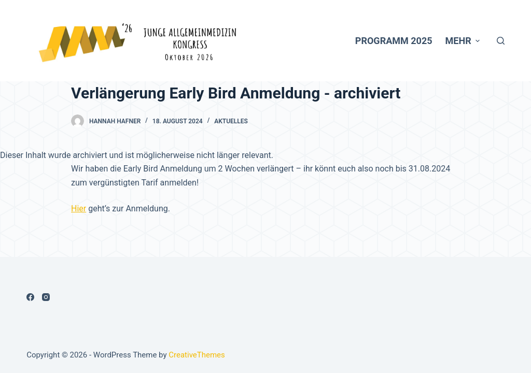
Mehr (464, 40)
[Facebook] (30, 297)
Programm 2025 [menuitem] (393, 40)
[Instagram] (46, 297)
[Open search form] (501, 41)
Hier (78, 208)
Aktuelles (231, 121)
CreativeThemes (197, 355)
